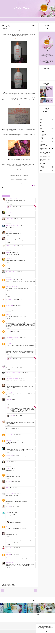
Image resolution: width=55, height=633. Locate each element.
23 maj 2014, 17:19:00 (22, 286)
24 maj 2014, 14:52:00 (15, 399)
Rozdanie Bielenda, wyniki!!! (45, 161)
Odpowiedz (8, 202)
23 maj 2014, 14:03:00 (22, 225)
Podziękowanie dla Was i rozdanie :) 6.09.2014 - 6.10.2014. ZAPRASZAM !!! (49, 95)
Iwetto (7, 384)
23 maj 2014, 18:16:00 (18, 299)
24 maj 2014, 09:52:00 (24, 372)
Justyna (8, 366)
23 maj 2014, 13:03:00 (18, 218)
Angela (7, 468)
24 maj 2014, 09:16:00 (17, 358)
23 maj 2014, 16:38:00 (15, 265)
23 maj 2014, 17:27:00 (15, 293)
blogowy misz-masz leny (12, 286)
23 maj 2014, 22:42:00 (22, 337)
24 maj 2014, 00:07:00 (14, 366)
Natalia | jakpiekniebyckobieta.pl (14, 212)
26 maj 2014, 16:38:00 (15, 499)
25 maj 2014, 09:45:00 (13, 468)
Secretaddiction (10, 231)
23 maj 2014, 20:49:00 (15, 321)
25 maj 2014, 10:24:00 (16, 481)
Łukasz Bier (8, 399)
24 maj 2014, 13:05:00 (13, 384)
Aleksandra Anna (10, 299)
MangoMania (9, 258)
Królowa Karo (9, 455)
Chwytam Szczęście (10, 493)
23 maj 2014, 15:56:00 (16, 258)
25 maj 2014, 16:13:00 (14, 487)
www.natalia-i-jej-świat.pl (12, 225)
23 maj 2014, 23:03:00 (15, 349)
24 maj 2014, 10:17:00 (22, 378)
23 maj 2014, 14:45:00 (18, 231)
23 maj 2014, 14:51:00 (19, 238)
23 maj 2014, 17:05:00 (18, 279)
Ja (6, 526)
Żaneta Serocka (10, 218)
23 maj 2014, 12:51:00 (26, 212)
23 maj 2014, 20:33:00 (17, 305)
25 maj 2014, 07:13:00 (12, 461)
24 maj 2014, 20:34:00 (17, 434)
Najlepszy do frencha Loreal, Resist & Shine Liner (49, 89)
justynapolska (9, 305)
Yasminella (8, 506)
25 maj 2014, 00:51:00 (17, 455)
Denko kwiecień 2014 (43, 163)
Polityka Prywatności (19, 19)
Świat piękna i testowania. (12, 378)
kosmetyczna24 (9, 562)
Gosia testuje (9, 392)
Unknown (8, 265)
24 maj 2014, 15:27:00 (17, 406)
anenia (7, 421)
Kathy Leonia (9, 481)
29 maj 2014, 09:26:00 (15, 554)
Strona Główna (10, 19)
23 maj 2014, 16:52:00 (18, 271)
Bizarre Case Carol (10, 238)
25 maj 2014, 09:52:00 (15, 474)
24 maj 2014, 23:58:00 (16, 447)
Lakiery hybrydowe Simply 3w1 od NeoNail (49, 100)
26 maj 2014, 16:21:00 (19, 493)
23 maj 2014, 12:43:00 (17, 206)
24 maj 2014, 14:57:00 (13, 421)
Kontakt (28, 19)
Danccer (8, 252)
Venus (7, 512)
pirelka (11, 206)
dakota (7, 487)
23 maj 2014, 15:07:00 (19, 245)
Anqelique (8, 533)
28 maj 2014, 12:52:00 (16, 547)
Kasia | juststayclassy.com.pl (13, 372)
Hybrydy (43, 19)
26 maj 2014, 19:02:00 (15, 506)
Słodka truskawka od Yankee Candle (46, 155)
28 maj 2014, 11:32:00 (15, 539)
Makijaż (32, 19)
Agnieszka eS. (9, 547)
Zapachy (38, 19)
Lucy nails (8, 343)
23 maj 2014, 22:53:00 (15, 343)
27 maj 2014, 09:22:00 (19, 520)
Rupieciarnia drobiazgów (12, 337)
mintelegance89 (10, 279)
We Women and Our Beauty (12, 198)
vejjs (7, 461)
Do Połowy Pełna (10, 271)
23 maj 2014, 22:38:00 (15, 331)
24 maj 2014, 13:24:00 (16, 392)
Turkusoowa (9, 447)
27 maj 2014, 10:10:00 (18, 415)
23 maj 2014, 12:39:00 (23, 198)
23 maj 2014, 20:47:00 (15, 314)
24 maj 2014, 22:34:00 (15, 440)
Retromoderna (9, 434)
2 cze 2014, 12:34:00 (17, 562)
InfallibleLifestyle (10, 245)
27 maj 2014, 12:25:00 (11, 526)
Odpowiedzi (10, 204)
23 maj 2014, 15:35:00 (14, 252)
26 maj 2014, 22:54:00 (13, 512)
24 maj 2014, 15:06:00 (15, 428)
